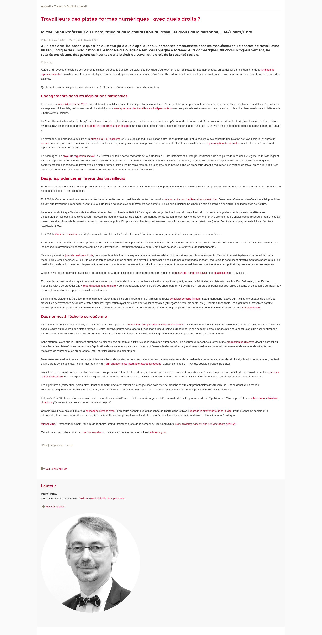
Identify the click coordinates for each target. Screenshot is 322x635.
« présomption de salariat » (223, 143)
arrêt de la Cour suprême (106, 138)
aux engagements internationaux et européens (133, 363)
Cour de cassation (66, 234)
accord (45, 143)
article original (158, 432)
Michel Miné (48, 423)
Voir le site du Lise (56, 468)
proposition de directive (240, 341)
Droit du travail (77, 6)
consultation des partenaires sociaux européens (155, 324)
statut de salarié (251, 307)
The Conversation (92, 432)
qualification (221, 272)
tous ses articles (53, 506)
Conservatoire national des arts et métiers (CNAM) (205, 423)
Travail (58, 6)
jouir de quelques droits (79, 255)
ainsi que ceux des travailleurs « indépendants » (143, 108)
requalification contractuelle (99, 285)
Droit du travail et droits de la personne (101, 498)
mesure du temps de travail (190, 272)
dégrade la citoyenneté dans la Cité (211, 410)
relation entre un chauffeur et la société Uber (191, 199)
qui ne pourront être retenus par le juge (105, 125)
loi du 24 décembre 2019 (72, 104)
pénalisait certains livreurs (185, 298)
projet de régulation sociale (79, 156)
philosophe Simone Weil (100, 410)
